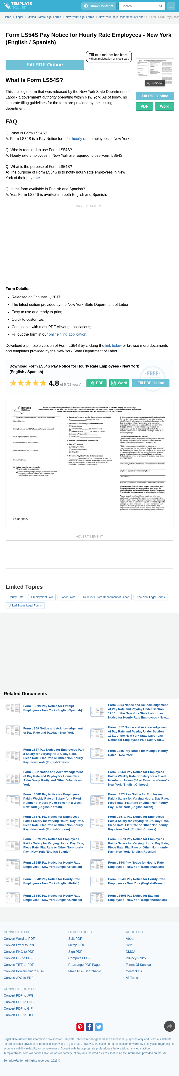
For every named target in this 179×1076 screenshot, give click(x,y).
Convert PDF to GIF (18, 1008)
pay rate (33, 178)
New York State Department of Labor (105, 597)
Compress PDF (79, 958)
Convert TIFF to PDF (19, 965)
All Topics (133, 978)
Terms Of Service (138, 965)
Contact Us (134, 971)
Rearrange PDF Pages (84, 965)
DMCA (130, 951)
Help (129, 945)
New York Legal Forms (151, 597)
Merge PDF (76, 945)
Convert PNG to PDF (19, 951)
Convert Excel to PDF (19, 945)
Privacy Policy (136, 958)
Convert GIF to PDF (18, 958)
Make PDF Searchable (84, 971)
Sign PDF (75, 951)
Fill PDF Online (45, 65)
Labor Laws (68, 597)
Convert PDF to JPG (19, 995)
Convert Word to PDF (19, 938)
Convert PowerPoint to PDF (24, 971)
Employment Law (42, 597)
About (130, 938)
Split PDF (75, 938)
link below (113, 345)
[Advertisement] (89, 241)
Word (164, 106)
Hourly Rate (16, 597)
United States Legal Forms (25, 605)
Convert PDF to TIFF (19, 1015)
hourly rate (81, 139)
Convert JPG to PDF (19, 978)
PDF (144, 106)
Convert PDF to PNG (19, 1002)
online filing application (67, 334)
